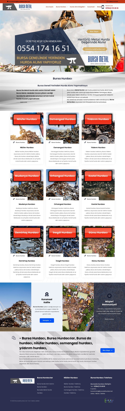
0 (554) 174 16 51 (112, 1)
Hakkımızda (23, 102)
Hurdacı (40, 393)
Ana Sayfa (49, 7)
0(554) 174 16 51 (111, 8)
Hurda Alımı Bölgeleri (77, 7)
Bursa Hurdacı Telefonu (72, 387)
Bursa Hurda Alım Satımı (45, 384)
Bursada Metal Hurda (44, 390)
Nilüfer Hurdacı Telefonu (72, 384)
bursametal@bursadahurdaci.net (18, 1)
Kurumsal (90, 7)
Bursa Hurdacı (42, 387)
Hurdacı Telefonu (70, 393)
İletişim (99, 7)
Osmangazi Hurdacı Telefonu (74, 390)
